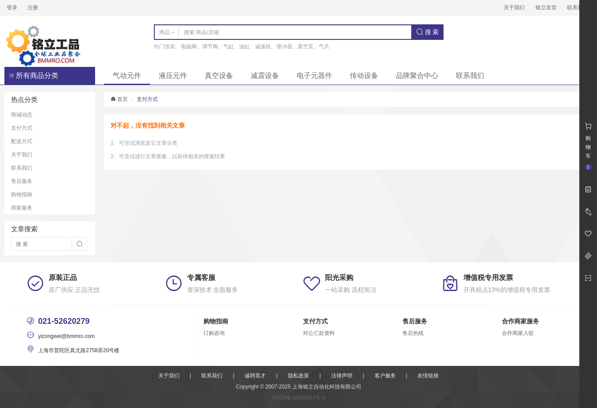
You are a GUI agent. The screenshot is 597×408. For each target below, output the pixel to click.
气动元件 (127, 75)
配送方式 (21, 141)
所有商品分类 (33, 75)
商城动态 (21, 115)
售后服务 (21, 181)
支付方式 (21, 128)
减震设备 (265, 75)
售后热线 (413, 333)
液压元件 (173, 75)
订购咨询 (214, 333)
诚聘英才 (255, 376)
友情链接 (428, 376)
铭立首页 (546, 7)
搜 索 (427, 31)
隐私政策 (298, 376)
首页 (119, 99)
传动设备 (364, 75)
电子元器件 (314, 75)
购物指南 (21, 194)
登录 (12, 7)
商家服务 (21, 208)
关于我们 (514, 7)
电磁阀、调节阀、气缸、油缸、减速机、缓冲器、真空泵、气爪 (255, 46)
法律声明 (341, 376)
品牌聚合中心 (417, 75)
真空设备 (219, 75)
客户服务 (385, 376)
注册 (32, 7)
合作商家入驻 (518, 333)
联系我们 (577, 7)
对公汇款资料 (319, 333)
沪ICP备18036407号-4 (298, 398)
